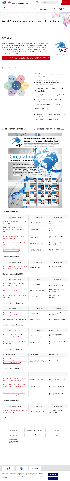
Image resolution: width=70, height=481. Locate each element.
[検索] (42, 2)
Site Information (43, 8)
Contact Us (53, 8)
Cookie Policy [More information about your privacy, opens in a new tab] (6, 478)
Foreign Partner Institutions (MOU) (35, 435)
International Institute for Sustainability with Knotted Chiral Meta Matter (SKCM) (14, 386)
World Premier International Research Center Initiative (12, 441)
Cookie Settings (53, 475)
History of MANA (12, 435)
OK (53, 479)
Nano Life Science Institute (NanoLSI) (14, 319)
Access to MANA (61, 8)
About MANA (5, 9)
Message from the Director (35, 430)
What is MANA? (13, 430)
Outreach (57, 435)
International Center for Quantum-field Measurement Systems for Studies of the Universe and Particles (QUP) (15, 361)
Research (15, 8)
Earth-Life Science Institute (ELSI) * (14, 290)
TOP (3, 31)
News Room (24, 9)
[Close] (68, 477)
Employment (34, 8)
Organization (57, 430)
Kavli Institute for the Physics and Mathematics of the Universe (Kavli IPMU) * (15, 230)
